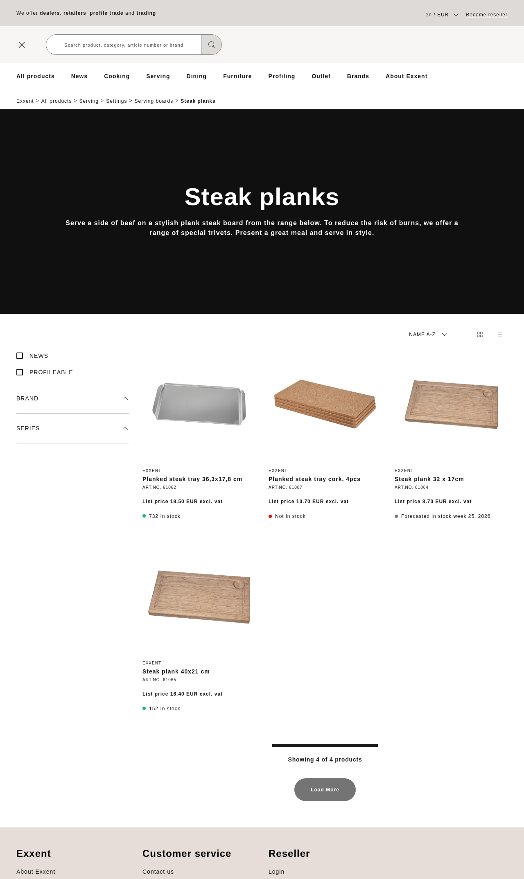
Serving (158, 76)
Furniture (237, 76)
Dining (197, 76)
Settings (116, 94)
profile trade (106, 13)
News (79, 76)
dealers (50, 13)
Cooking (117, 76)
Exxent (25, 94)
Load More (325, 787)
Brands (358, 76)
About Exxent (406, 76)
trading (146, 13)
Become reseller (487, 15)
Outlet (321, 76)
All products (35, 76)
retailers (74, 13)
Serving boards (154, 94)
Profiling (282, 76)
